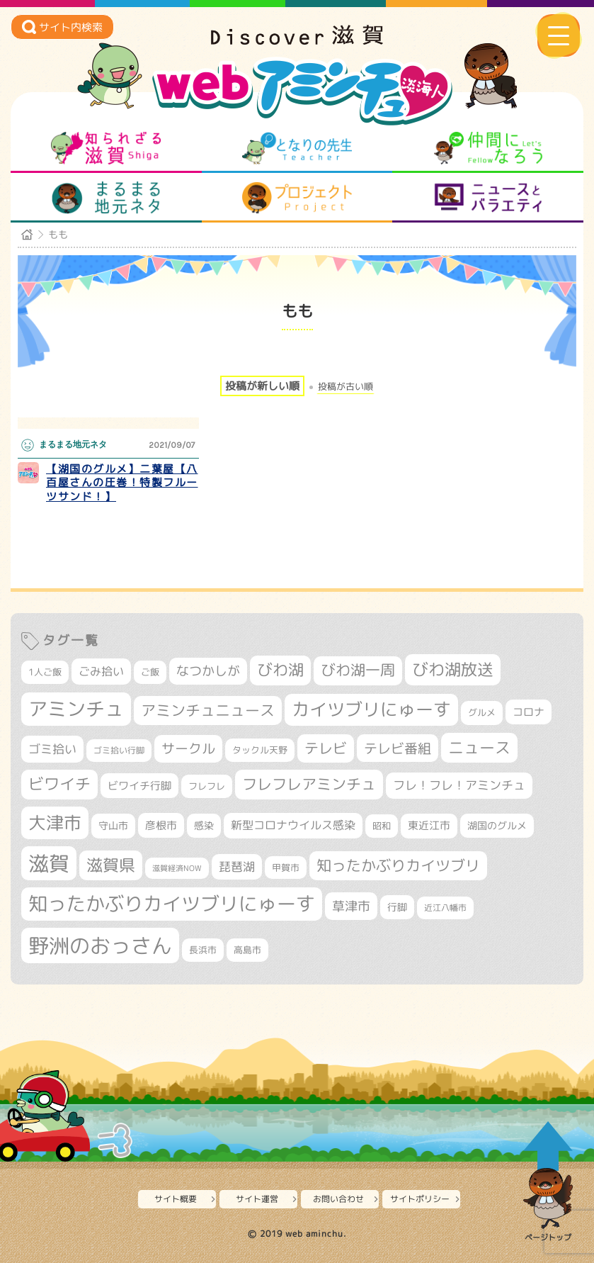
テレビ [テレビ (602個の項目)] (325, 748)
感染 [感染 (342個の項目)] (204, 826)
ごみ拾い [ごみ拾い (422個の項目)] (101, 671)
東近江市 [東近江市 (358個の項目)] (429, 825)
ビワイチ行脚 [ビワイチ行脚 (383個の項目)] (139, 785)
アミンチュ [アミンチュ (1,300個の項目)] (76, 708)
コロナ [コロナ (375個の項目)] (528, 712)
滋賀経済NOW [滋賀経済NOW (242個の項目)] (177, 868)
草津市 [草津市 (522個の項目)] (351, 906)
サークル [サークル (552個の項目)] (188, 748)
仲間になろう (488, 148)
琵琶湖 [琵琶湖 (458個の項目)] (237, 866)
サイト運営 (257, 1199)
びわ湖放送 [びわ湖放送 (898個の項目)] (452, 669)
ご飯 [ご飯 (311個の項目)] (150, 672)
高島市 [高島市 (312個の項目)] (247, 949)
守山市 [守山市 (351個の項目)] (113, 826)
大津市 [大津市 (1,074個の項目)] (54, 822)
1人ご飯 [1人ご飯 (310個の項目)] (45, 672)
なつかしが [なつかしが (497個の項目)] (208, 671)
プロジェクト (297, 197)
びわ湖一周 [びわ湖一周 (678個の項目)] (358, 670)
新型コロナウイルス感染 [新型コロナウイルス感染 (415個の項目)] (293, 825)
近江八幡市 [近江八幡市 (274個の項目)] (445, 908)
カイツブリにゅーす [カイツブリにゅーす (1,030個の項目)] (371, 709)
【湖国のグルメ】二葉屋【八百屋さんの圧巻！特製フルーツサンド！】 (122, 482)
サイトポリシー (420, 1199)
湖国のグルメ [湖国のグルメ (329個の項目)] (497, 825)
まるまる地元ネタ (106, 197)
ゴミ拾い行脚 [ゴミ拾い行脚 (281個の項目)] (118, 750)
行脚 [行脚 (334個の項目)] (397, 907)
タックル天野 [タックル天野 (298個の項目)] (259, 749)
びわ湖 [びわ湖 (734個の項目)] (280, 669)
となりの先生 (297, 148)
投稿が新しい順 (262, 385)
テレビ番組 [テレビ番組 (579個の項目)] (397, 748)
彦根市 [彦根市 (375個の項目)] (161, 825)
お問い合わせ (338, 1199)
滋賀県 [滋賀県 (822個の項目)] (110, 865)
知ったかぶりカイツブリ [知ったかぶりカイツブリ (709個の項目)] (398, 865)
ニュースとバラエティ (488, 197)
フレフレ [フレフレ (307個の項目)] (206, 786)
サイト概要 (175, 1199)
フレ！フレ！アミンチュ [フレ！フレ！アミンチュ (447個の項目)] (459, 785)
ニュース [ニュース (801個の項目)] (479, 747)
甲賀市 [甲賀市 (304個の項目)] (285, 867)
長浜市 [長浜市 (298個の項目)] (203, 949)
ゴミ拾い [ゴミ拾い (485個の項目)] (52, 749)
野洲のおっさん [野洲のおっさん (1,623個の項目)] (100, 945)
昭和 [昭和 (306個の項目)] (381, 825)
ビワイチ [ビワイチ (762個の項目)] (59, 784)
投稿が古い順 (345, 387)
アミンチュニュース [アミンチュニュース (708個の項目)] (208, 710)
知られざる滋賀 (106, 148)
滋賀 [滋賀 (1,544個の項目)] (48, 863)
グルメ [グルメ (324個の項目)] (482, 712)
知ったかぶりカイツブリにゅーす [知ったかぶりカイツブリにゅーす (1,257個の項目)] (171, 903)
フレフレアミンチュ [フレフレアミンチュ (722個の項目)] (309, 784)
